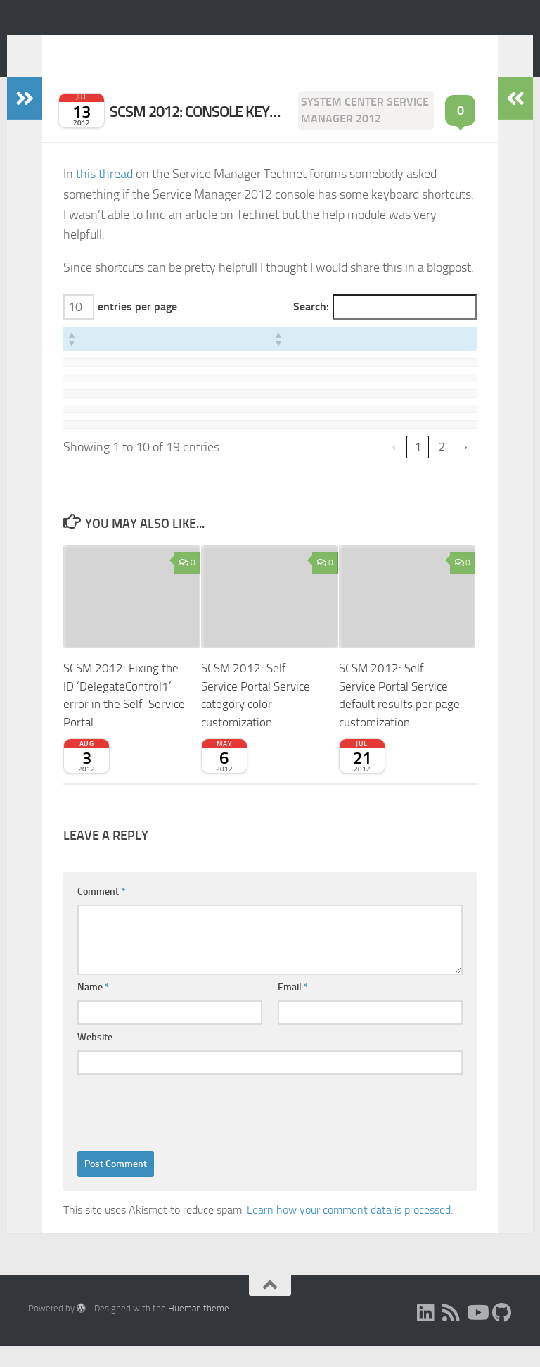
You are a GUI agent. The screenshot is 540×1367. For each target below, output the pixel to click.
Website (94, 1058)
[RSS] (451, 1334)
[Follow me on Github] (502, 1334)
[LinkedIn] (426, 1334)
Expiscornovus (117, 48)
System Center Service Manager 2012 (365, 131)
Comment (101, 913)
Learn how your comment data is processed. (350, 1230)
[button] (71, 359)
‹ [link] (394, 468)
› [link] (466, 468)
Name (93, 1008)
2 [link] (441, 468)
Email (293, 1008)
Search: (311, 327)
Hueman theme (198, 1329)
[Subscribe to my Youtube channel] (477, 1334)
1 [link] (417, 468)
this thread (104, 195)
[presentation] (184, 1130)
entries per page (137, 327)
